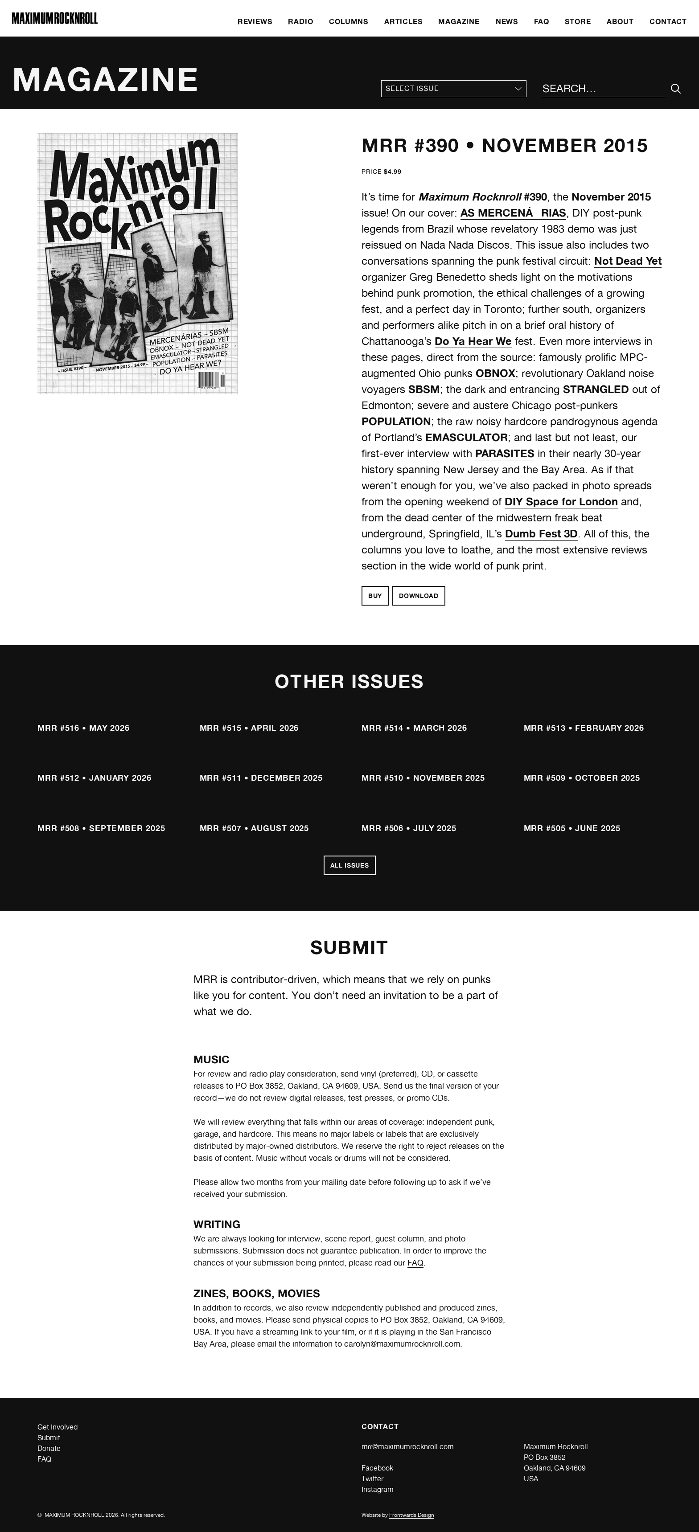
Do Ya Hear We (473, 341)
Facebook (377, 1468)
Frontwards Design (411, 1515)
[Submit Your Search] (676, 89)
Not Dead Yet (628, 260)
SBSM (424, 389)
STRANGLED (596, 389)
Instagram (378, 1489)
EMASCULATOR (466, 437)
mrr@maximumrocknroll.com (408, 1446)
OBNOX (495, 373)
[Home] (55, 21)
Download (419, 595)
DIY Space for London (561, 501)
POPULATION (396, 421)
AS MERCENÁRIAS (513, 212)
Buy (375, 595)
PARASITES (505, 453)
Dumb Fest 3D (541, 533)
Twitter (372, 1479)
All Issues (349, 865)
